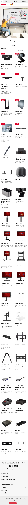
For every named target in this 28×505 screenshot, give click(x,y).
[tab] (11, 36)
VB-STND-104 (19, 84)
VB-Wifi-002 (4, 344)
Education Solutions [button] (8, 479)
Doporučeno (21, 50)
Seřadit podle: (24, 48)
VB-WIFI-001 (4, 111)
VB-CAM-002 (19, 64)
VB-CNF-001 (4, 223)
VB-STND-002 (5, 284)
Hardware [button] (4, 474)
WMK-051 (4, 450)
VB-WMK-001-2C (20, 344)
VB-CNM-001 (5, 243)
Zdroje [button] (3, 487)
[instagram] (13, 466)
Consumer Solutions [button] (8, 485)
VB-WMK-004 (19, 365)
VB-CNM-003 (5, 263)
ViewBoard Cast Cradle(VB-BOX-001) (6, 201)
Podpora (24, 1)
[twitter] (10, 466)
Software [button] (4, 476)
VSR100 (17, 430)
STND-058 (4, 179)
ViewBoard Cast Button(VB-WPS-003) (20, 387)
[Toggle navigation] (26, 4)
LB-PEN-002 (4, 158)
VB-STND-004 (5, 303)
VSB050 (3, 430)
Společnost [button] (5, 493)
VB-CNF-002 (18, 223)
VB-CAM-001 (19, 199)
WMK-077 (18, 450)
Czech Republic (16, 469)
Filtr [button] (14, 45)
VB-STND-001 (19, 263)
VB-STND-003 (19, 284)
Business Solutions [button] (7, 482)
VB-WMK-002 (5, 365)
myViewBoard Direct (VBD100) (20, 158)
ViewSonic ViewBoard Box (19, 409)
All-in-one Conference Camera (4, 86)
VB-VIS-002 (18, 323)
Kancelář (15, 1)
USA (12, 502)
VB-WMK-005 (19, 111)
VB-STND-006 (5, 323)
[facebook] (25, 463)
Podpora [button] (4, 490)
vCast (3, 134)
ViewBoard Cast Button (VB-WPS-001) (6, 387)
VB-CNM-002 (19, 243)
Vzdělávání (7, 1)
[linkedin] (17, 466)
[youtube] (15, 466)
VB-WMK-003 (19, 134)
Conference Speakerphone (19, 180)
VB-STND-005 (19, 303)
